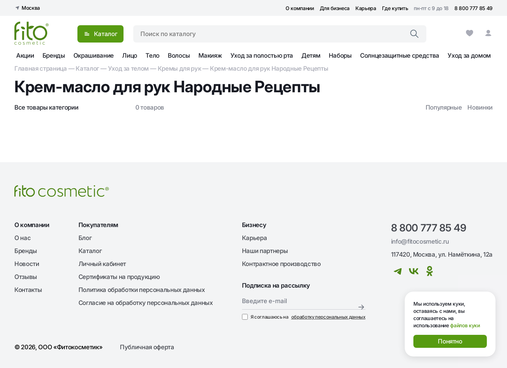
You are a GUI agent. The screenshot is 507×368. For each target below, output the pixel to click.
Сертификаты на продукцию (119, 276)
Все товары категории (46, 107)
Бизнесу (254, 225)
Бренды (53, 55)
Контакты (28, 289)
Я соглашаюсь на (303, 316)
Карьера (365, 8)
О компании (300, 8)
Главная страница (40, 68)
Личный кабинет (102, 263)
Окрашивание (93, 55)
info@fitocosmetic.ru (420, 241)
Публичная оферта (147, 347)
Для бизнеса (335, 8)
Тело (152, 55)
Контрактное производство (281, 263)
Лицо (129, 55)
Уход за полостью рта (261, 55)
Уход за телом (128, 68)
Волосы (179, 55)
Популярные (444, 107)
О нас (22, 237)
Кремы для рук (179, 68)
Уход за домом (469, 55)
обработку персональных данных (328, 317)
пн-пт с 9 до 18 (431, 8)
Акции (25, 55)
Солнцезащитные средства (399, 55)
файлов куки (465, 325)
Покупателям (98, 225)
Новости (26, 263)
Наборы (340, 55)
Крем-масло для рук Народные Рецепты (269, 68)
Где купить (395, 8)
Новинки (480, 107)
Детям (310, 55)
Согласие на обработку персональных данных (145, 302)
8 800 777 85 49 (473, 8)
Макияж (210, 55)
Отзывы (25, 276)
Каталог (87, 68)
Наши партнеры (265, 250)
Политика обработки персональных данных (141, 289)
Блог (85, 237)
